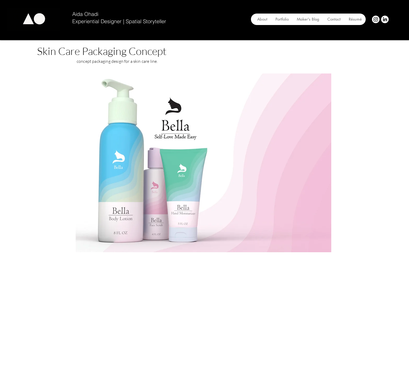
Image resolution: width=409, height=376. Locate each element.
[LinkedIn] (385, 19)
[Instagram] (376, 19)
